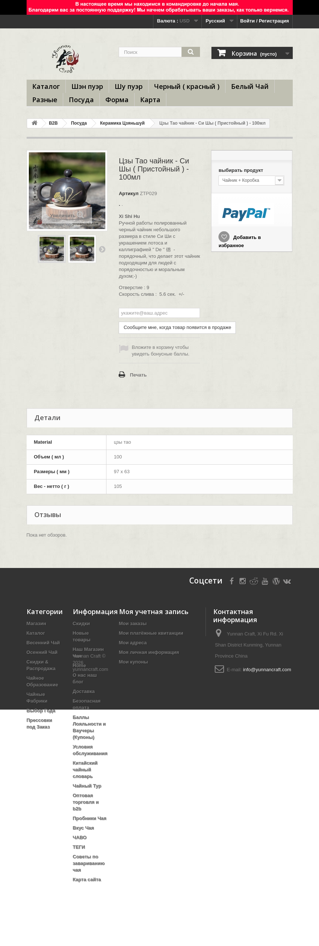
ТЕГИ (79, 847)
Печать (138, 375)
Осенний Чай (42, 652)
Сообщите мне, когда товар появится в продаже (177, 327)
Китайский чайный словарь (85, 769)
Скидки (81, 623)
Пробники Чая (89, 818)
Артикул (128, 193)
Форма (117, 99)
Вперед (102, 249)
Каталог (46, 86)
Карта (150, 99)
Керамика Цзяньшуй (122, 123)
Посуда (81, 99)
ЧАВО (80, 837)
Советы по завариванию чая (89, 863)
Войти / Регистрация (264, 21)
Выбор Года (41, 710)
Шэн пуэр (87, 86)
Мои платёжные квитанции (151, 633)
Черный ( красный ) (187, 86)
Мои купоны (133, 662)
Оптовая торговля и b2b (86, 802)
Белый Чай (250, 86)
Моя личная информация (149, 652)
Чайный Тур (87, 786)
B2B (53, 123)
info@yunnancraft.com (267, 669)
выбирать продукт (241, 170)
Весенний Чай (43, 642)
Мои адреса (133, 642)
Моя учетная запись (154, 611)
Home (79, 665)
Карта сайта (87, 879)
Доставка (84, 691)
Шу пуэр (129, 86)
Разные (44, 99)
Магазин (36, 623)
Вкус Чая (83, 828)
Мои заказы (133, 623)
